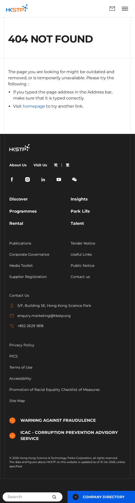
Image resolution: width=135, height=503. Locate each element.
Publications (20, 243)
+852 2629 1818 (26, 325)
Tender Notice (83, 243)
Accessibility (20, 378)
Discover (18, 199)
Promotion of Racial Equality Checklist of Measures (54, 389)
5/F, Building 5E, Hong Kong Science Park (50, 305)
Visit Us (40, 165)
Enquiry (112, 8)
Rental (16, 223)
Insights (79, 199)
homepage (34, 106)
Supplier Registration (28, 276)
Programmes (23, 211)
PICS (13, 356)
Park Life (80, 211)
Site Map (17, 400)
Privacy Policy (21, 345)
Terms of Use (20, 367)
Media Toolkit (21, 265)
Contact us (80, 276)
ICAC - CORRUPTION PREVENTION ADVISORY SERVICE (63, 435)
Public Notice (82, 265)
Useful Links (81, 254)
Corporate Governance (29, 254)
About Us (17, 165)
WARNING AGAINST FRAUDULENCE (52, 420)
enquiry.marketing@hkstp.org (40, 315)
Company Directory (98, 497)
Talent (77, 223)
